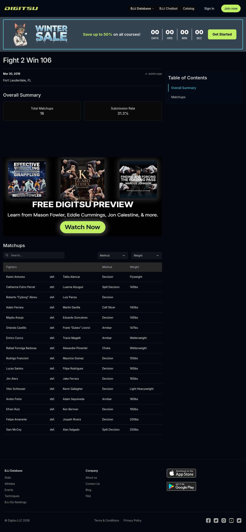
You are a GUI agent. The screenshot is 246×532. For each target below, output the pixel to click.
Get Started (222, 34)
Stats (8, 477)
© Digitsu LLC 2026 (17, 520)
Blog (88, 489)
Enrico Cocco (14, 337)
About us (91, 477)
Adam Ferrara (14, 307)
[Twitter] (216, 520)
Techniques (12, 496)
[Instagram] (223, 520)
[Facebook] (208, 520)
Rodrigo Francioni (17, 358)
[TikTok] (239, 520)
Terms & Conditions (106, 520)
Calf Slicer (108, 307)
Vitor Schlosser (15, 388)
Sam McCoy (14, 429)
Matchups (178, 97)
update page (153, 73)
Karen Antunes (15, 276)
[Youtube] (231, 520)
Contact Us (93, 483)
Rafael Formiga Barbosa (21, 348)
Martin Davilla (71, 307)
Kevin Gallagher (73, 388)
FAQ (88, 496)
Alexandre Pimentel (75, 348)
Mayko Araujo (15, 317)
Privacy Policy (132, 520)
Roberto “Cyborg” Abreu (21, 297)
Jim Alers (12, 378)
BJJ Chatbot (169, 8)
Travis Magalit (72, 337)
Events (9, 489)
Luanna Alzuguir (73, 287)
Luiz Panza (70, 297)
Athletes (10, 483)
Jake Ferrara (71, 378)
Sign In (209, 8)
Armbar (107, 327)
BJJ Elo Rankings (16, 502)
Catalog (188, 8)
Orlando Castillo (16, 327)
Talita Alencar (71, 276)
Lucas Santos (14, 368)
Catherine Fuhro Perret (20, 287)
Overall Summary (183, 88)
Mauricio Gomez (73, 358)
